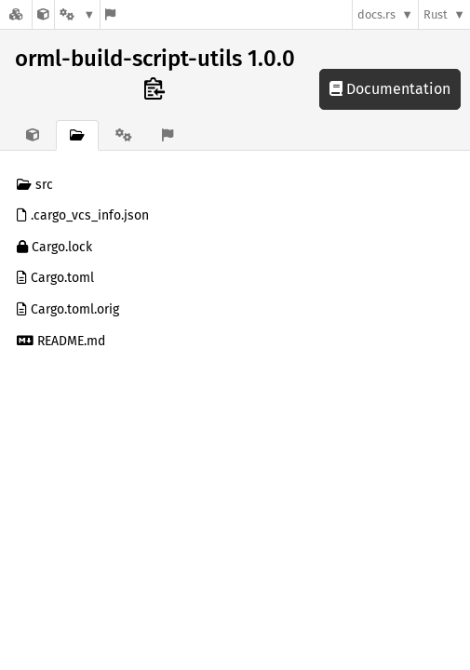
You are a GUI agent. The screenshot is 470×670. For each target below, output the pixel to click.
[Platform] (77, 14)
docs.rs (376, 14)
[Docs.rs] (16, 14)
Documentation (389, 89)
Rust (435, 14)
